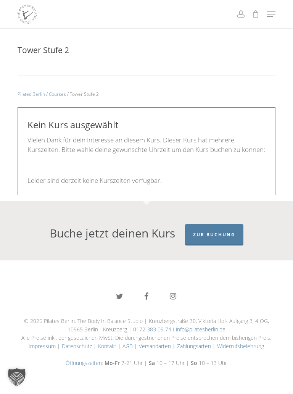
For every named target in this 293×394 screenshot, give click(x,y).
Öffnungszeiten (84, 363)
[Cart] (255, 14)
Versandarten (155, 346)
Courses (57, 94)
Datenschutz (77, 346)
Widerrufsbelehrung (240, 346)
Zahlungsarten (194, 346)
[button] (271, 14)
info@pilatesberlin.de (200, 329)
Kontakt (107, 346)
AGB (127, 346)
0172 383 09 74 (152, 329)
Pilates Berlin (31, 94)
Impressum (42, 346)
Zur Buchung (214, 234)
